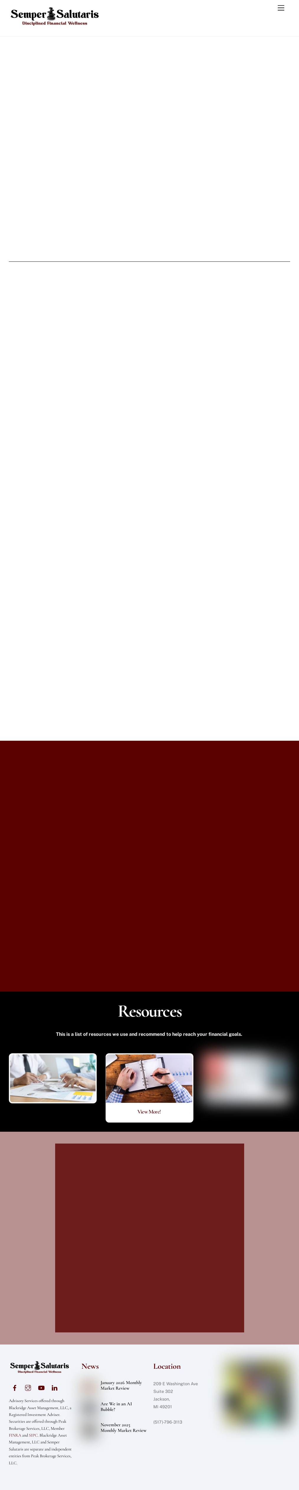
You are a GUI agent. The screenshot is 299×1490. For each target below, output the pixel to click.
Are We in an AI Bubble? (116, 1406)
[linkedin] (54, 1387)
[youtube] (41, 1387)
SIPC (33, 1435)
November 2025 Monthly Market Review (124, 1427)
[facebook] (15, 1387)
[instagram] (28, 1387)
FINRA (15, 1435)
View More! (149, 1111)
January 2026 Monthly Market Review (121, 1385)
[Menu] (281, 8)
